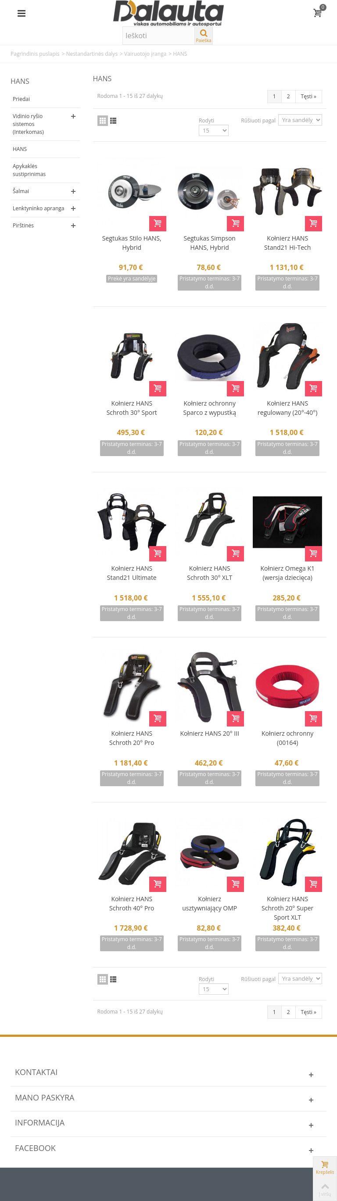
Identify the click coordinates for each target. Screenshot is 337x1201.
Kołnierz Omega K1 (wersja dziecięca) (287, 573)
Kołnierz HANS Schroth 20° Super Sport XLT (287, 908)
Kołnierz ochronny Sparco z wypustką (209, 408)
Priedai (21, 99)
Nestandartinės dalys (92, 54)
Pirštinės (23, 225)
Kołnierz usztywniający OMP (209, 903)
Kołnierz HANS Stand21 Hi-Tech (287, 243)
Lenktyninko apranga (38, 208)
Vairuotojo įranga (145, 54)
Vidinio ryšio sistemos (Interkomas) (28, 124)
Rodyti (206, 120)
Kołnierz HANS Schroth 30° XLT (209, 573)
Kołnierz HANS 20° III (209, 733)
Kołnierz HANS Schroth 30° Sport (132, 408)
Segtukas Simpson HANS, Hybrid (210, 243)
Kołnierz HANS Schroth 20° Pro (131, 738)
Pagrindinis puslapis (35, 54)
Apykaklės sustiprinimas (29, 170)
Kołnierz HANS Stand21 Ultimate (132, 573)
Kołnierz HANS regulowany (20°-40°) (287, 408)
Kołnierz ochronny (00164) (287, 738)
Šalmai (21, 191)
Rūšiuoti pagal (258, 120)
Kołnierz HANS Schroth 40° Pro (131, 903)
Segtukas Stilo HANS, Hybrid (131, 243)
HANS (20, 149)
